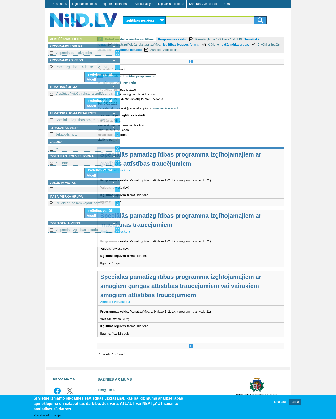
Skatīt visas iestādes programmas (156, 76)
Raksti (227, 4)
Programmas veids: (199, 39)
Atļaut (295, 402)
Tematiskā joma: (138, 44)
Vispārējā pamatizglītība (74, 53)
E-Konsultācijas (142, 4)
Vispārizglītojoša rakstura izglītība (81, 93)
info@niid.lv (106, 390)
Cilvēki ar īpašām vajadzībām (78, 203)
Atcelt (91, 79)
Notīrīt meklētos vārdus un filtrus (155, 39)
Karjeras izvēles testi (203, 4)
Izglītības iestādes (114, 4)
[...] (142, 139)
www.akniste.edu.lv (192, 108)
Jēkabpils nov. (66, 134)
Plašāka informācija (47, 415)
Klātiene (62, 163)
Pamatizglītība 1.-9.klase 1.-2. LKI (81, 67)
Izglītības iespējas (84, 4)
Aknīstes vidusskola (233, 50)
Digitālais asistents (171, 4)
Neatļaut (280, 402)
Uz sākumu (59, 4)
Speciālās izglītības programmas (80, 120)
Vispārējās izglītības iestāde (77, 230)
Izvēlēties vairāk (100, 74)
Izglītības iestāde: (198, 50)
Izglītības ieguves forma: (225, 44)
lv (57, 148)
